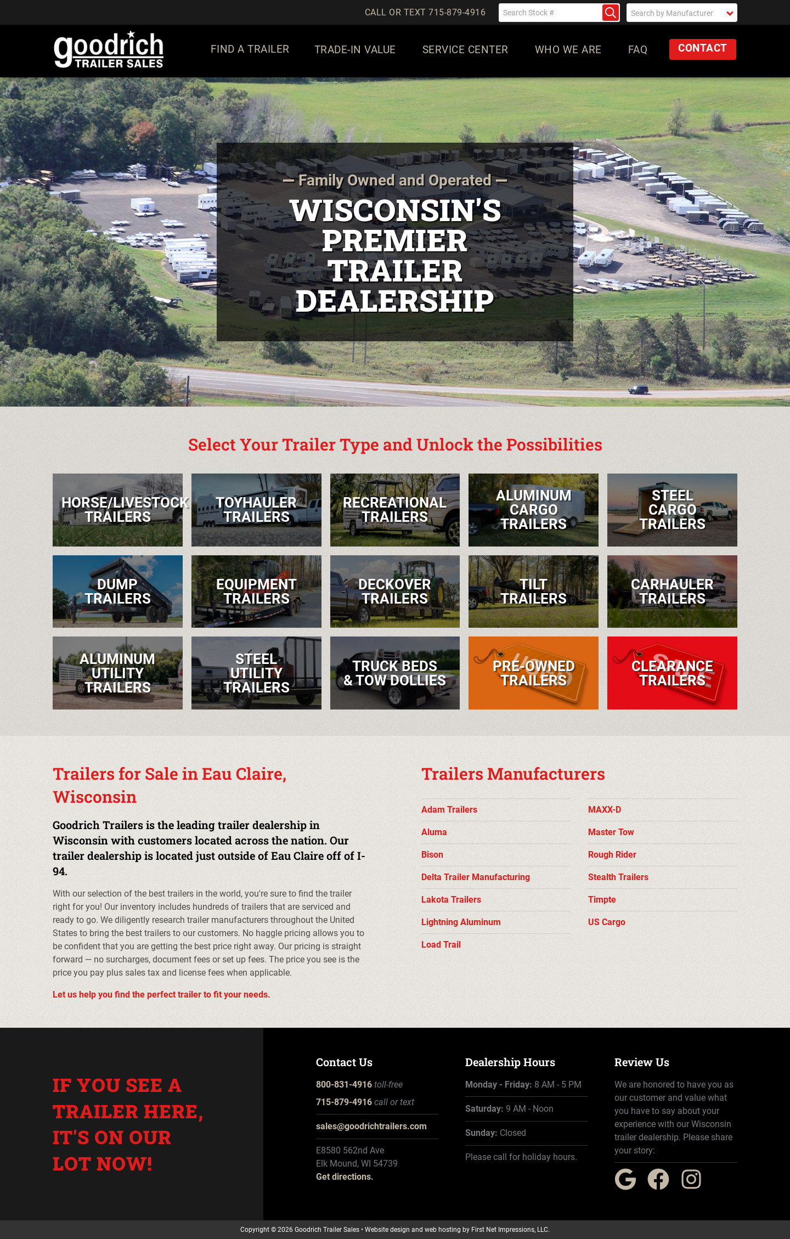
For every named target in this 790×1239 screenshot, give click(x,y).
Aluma (434, 832)
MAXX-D (604, 809)
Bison (432, 854)
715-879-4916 (344, 1102)
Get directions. (345, 1177)
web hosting (443, 1230)
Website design (387, 1230)
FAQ (640, 52)
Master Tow (611, 832)
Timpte (602, 899)
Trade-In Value (357, 52)
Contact (704, 50)
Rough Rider (612, 854)
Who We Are (570, 52)
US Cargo (606, 922)
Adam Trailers (449, 809)
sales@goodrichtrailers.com (371, 1126)
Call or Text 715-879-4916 (425, 12)
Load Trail (441, 944)
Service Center (467, 52)
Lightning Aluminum (461, 922)
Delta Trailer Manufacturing (475, 877)
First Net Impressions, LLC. (510, 1230)
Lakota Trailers (451, 899)
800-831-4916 (344, 1084)
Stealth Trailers (618, 877)
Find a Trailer (250, 52)
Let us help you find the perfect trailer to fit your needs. (161, 994)
